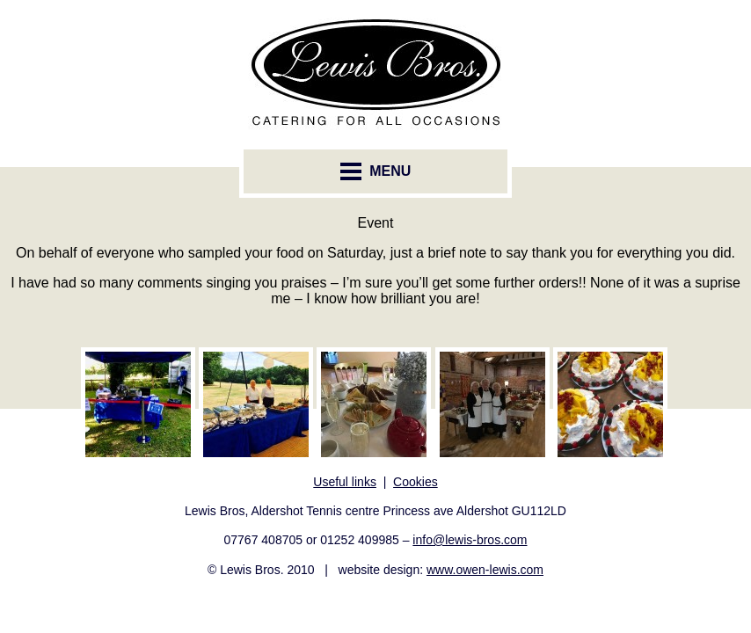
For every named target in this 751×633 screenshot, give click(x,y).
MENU (376, 171)
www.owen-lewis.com (485, 570)
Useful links (344, 482)
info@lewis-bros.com (469, 540)
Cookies (415, 482)
